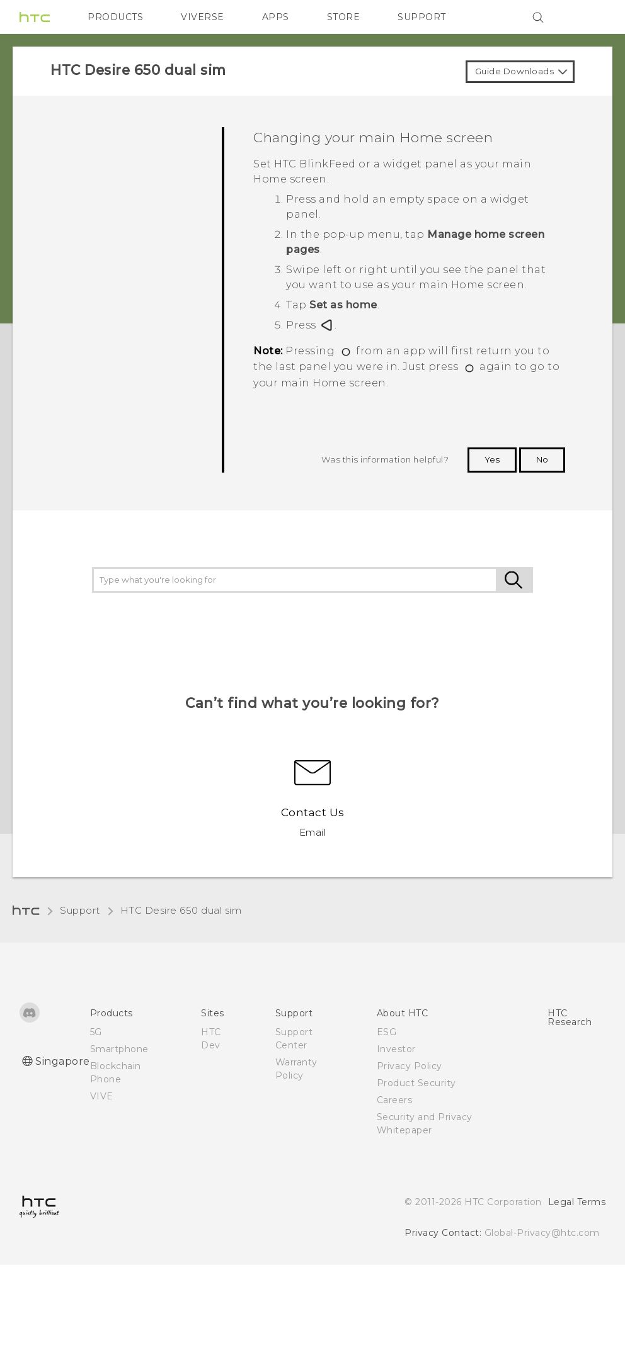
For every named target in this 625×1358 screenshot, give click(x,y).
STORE (343, 17)
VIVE (101, 1096)
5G (96, 1032)
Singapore (62, 1061)
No (542, 459)
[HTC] (35, 17)
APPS (275, 17)
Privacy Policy (409, 1066)
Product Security (416, 1083)
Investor (396, 1049)
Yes (492, 459)
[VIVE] (588, 17)
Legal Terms (577, 1202)
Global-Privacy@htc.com (542, 1232)
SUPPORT (422, 17)
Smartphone (119, 1049)
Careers (395, 1100)
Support (80, 910)
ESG (387, 1032)
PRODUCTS (115, 17)
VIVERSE (202, 17)
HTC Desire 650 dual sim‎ (181, 910)
